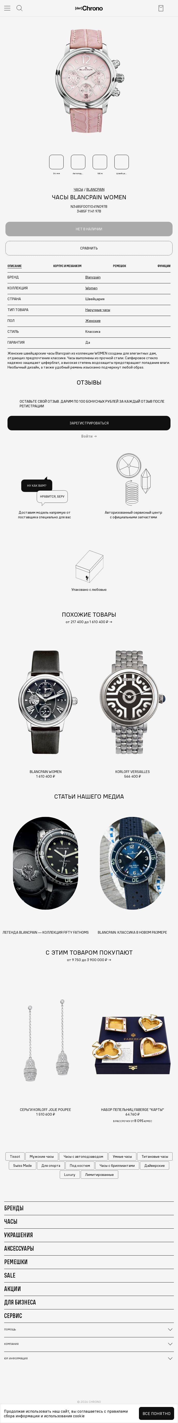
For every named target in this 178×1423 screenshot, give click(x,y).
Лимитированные (99, 1174)
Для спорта (50, 1165)
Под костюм (80, 1165)
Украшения (18, 1235)
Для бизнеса (20, 1302)
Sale (9, 1275)
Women (91, 288)
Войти (87, 436)
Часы (10, 1221)
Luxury (69, 1174)
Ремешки (16, 1262)
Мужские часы (42, 1156)
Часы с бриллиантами (117, 1165)
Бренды (14, 1208)
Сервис (13, 1315)
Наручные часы (97, 309)
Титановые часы (155, 1156)
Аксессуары (19, 1248)
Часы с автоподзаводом (83, 1156)
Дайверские (154, 1165)
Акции (12, 1289)
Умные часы (122, 1156)
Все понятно (156, 1413)
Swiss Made (22, 1165)
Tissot (15, 1156)
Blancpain (93, 277)
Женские (93, 320)
